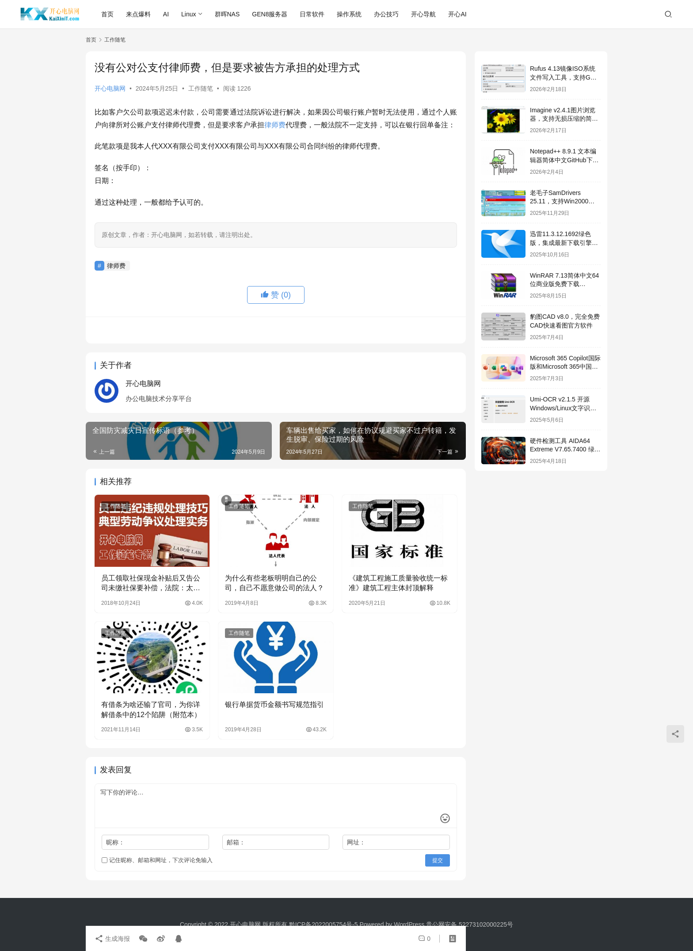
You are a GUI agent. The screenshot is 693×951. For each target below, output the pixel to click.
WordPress (409, 924)
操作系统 (349, 14)
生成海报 (112, 939)
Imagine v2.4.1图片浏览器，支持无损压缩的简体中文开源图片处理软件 (564, 119)
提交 (437, 860)
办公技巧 (386, 14)
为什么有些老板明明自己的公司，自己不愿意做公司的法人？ (274, 583)
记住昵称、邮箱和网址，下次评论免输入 (157, 860)
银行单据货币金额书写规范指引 (274, 704)
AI (166, 14)
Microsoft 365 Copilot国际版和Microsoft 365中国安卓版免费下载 (565, 367)
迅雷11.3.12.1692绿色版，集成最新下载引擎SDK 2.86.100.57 (561, 242)
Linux (188, 14)
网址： (356, 842)
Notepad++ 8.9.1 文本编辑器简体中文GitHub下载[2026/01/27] (564, 160)
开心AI (457, 14)
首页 (107, 14)
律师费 (275, 125)
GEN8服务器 (269, 14)
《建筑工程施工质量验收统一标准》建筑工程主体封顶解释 (398, 583)
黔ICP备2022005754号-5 (324, 924)
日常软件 (312, 14)
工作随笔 (200, 88)
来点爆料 (138, 14)
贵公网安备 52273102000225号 (469, 924)
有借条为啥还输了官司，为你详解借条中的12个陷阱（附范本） (151, 709)
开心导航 (423, 14)
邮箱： (236, 842)
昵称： (115, 842)
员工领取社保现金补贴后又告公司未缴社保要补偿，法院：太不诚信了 (150, 583)
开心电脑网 (110, 88)
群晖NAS (227, 14)
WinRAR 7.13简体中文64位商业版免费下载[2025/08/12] (564, 284)
